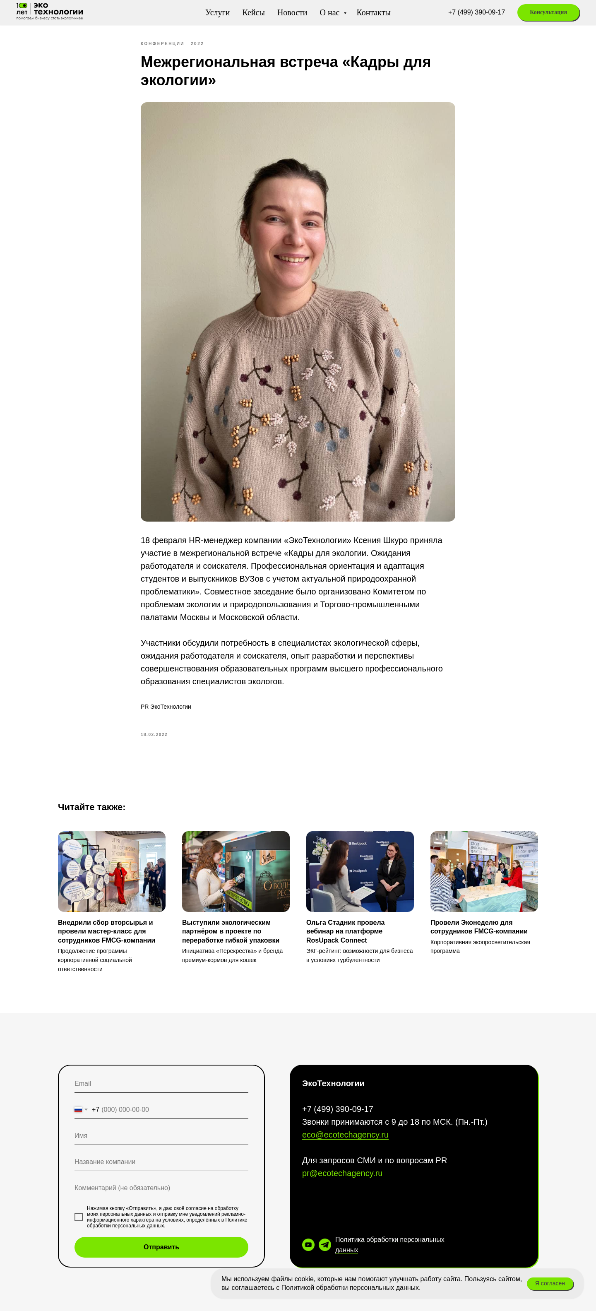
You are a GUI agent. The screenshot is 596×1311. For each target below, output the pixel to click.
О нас (331, 12)
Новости (292, 12)
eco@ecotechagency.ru (345, 1134)
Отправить (161, 1247)
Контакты (373, 12)
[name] (161, 1136)
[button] (548, 12)
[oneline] (161, 1162)
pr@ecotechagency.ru (342, 1173)
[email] (161, 1084)
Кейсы (253, 12)
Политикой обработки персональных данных (350, 1287)
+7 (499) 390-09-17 (476, 12)
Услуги (217, 12)
